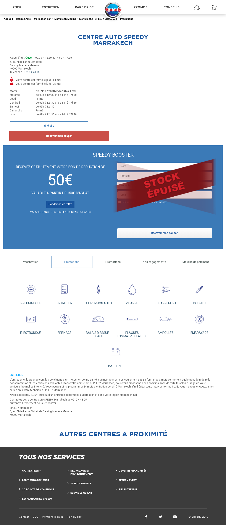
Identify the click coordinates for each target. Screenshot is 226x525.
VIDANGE (132, 292)
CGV (36, 516)
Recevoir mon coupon (49, 135)
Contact (24, 516)
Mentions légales (52, 516)
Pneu (17, 7)
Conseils (171, 7)
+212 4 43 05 (32, 72)
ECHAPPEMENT (166, 292)
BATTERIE (115, 355)
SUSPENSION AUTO (98, 292)
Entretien (51, 7)
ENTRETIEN (64, 292)
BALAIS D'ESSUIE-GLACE (98, 323)
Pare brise (84, 7)
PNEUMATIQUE (31, 292)
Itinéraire (49, 125)
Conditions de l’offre (60, 204)
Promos (140, 7)
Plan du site (74, 516)
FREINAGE (64, 322)
